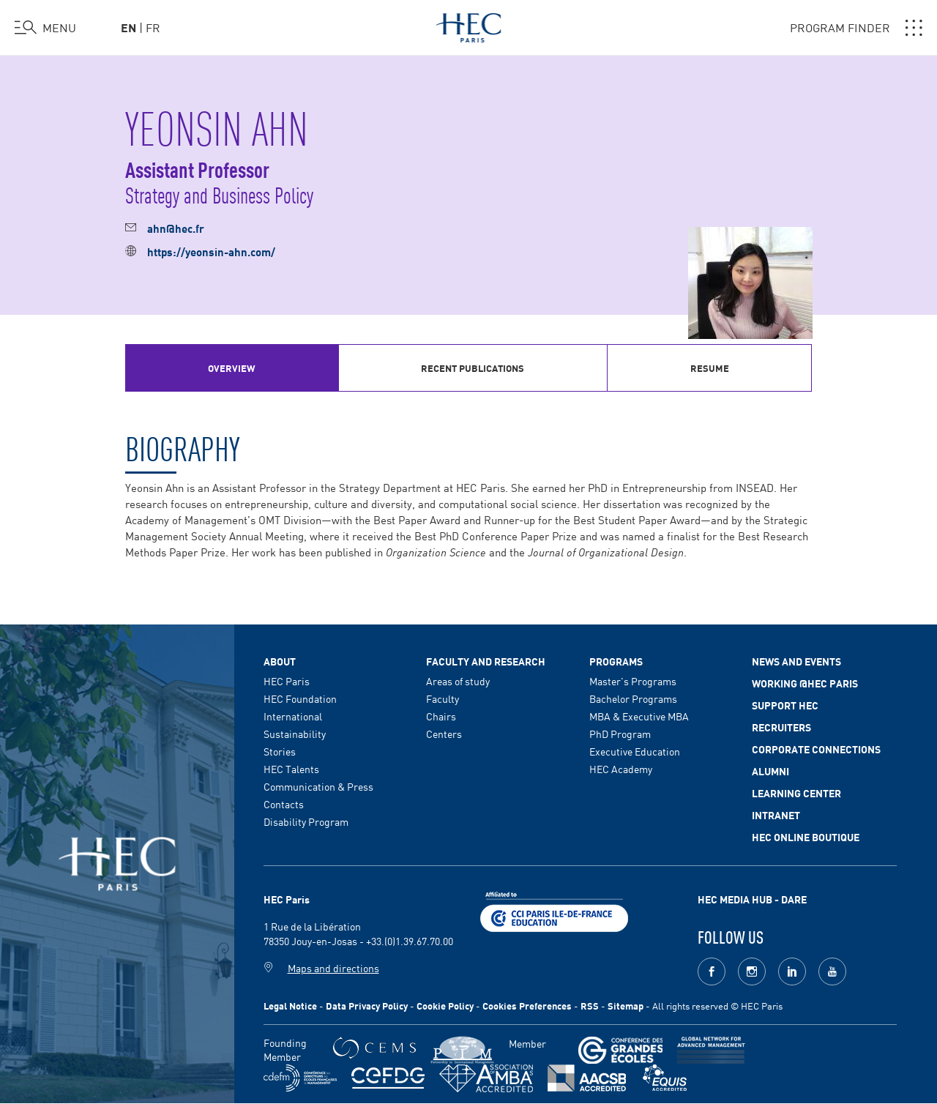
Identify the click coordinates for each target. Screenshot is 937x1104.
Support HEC (785, 705)
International (293, 716)
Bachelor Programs (633, 698)
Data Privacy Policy (367, 1005)
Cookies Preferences (527, 1005)
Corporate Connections (816, 749)
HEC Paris (287, 681)
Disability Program (306, 821)
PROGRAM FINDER (856, 28)
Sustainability (295, 733)
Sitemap (625, 1005)
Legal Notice (290, 1005)
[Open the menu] (45, 27)
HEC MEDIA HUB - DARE (752, 899)
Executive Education (634, 751)
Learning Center (796, 793)
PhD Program (620, 733)
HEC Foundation (300, 698)
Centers (444, 733)
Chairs (441, 716)
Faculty (442, 698)
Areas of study (458, 681)
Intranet (776, 815)
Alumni (770, 771)
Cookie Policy (445, 1005)
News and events (796, 661)
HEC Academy (620, 768)
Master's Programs (632, 681)
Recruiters (781, 727)
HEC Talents (291, 768)
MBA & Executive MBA (639, 716)
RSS (590, 1005)
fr (153, 27)
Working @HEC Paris (805, 683)
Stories (280, 751)
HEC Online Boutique (805, 836)
